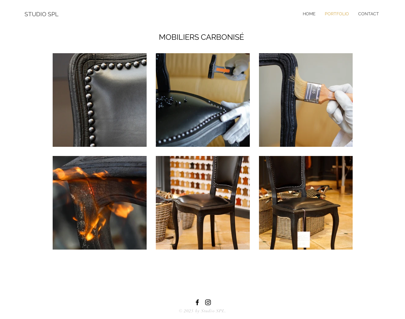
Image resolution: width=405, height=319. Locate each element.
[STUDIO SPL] (44, 14)
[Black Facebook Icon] (197, 302)
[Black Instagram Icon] (208, 302)
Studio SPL (213, 310)
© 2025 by (190, 310)
